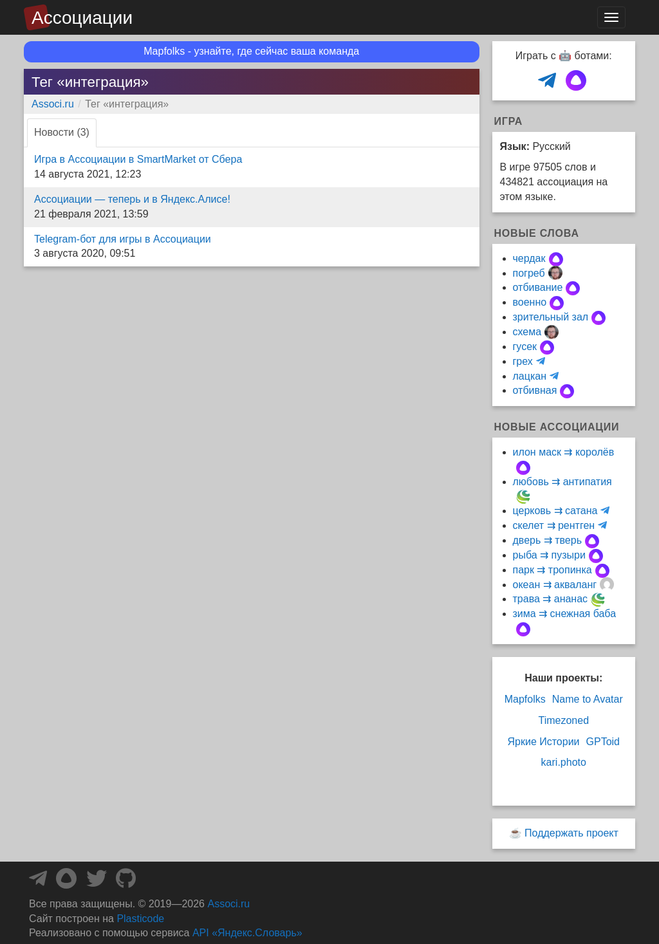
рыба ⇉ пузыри (549, 555)
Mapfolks (525, 699)
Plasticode (140, 918)
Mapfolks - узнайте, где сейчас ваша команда (251, 51)
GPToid (603, 741)
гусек (525, 346)
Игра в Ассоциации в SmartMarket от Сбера (138, 159)
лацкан (529, 376)
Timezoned (563, 720)
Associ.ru (53, 103)
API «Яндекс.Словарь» (247, 932)
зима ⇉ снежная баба (565, 613)
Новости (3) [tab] (61, 132)
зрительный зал (551, 316)
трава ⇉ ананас (550, 598)
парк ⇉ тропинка (552, 569)
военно (530, 302)
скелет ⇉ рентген (554, 525)
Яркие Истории (543, 741)
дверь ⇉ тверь (547, 540)
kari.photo (563, 762)
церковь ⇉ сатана (555, 510)
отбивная (535, 390)
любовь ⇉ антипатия (562, 481)
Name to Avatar (587, 699)
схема (527, 331)
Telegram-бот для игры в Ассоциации (122, 239)
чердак (529, 258)
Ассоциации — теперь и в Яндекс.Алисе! (132, 199)
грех (523, 361)
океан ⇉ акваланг (555, 584)
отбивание (538, 287)
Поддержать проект (571, 833)
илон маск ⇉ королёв (564, 452)
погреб (529, 273)
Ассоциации (82, 18)
